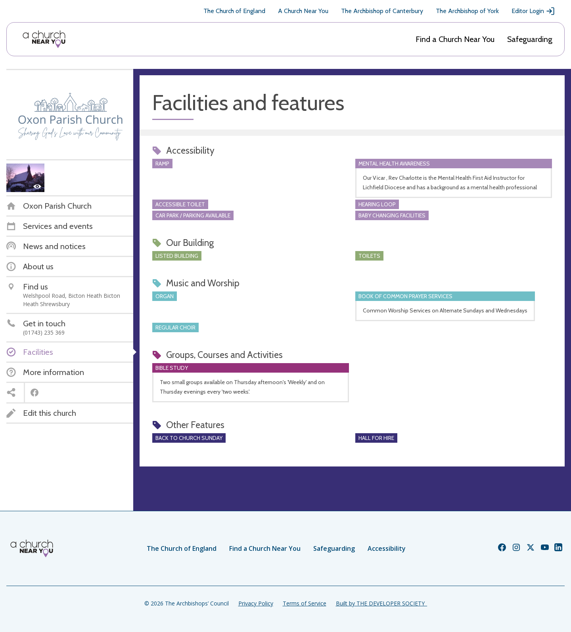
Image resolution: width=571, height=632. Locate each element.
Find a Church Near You (455, 39)
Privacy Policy (255, 603)
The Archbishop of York (467, 11)
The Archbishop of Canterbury (382, 11)
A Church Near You (303, 11)
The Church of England (234, 11)
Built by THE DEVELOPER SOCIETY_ (381, 603)
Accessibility (387, 548)
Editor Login (533, 11)
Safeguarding (529, 39)
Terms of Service (304, 603)
